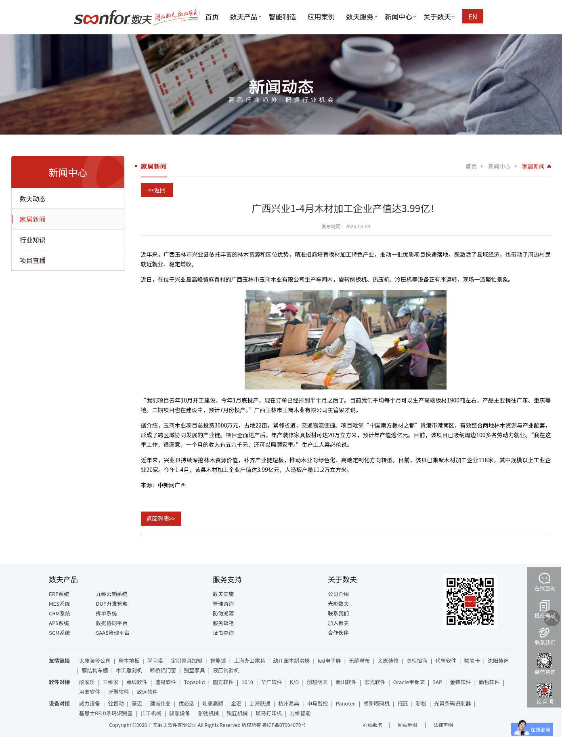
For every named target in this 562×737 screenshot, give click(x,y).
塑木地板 (128, 660)
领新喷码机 (376, 703)
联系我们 (338, 613)
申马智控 (317, 703)
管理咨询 (223, 603)
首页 (212, 16)
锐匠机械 (237, 713)
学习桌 (155, 660)
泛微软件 (118, 691)
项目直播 (33, 260)
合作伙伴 (338, 632)
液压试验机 (226, 670)
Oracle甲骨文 (409, 682)
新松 (421, 703)
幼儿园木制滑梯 (291, 660)
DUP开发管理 (112, 603)
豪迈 (137, 703)
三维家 (110, 682)
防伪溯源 (223, 613)
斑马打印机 (269, 713)
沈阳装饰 (498, 660)
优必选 (187, 703)
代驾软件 (445, 660)
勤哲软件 (489, 682)
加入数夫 (338, 623)
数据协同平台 (112, 623)
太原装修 (387, 660)
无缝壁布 (359, 660)
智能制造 (282, 16)
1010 (247, 682)
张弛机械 (208, 713)
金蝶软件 (460, 682)
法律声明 (443, 724)
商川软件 (346, 682)
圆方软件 (223, 682)
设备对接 (59, 703)
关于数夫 (437, 16)
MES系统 (59, 603)
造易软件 (165, 682)
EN (472, 16)
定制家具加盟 (186, 660)
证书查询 (223, 632)
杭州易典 (288, 703)
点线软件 (136, 682)
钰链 (402, 703)
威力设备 (89, 703)
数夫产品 (244, 16)
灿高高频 (212, 703)
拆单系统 (106, 613)
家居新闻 (33, 219)
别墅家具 (194, 670)
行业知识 (33, 239)
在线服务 (372, 724)
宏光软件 (374, 682)
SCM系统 (59, 632)
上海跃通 (260, 703)
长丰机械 (150, 713)
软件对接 (59, 682)
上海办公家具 (249, 660)
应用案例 (321, 16)
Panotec (346, 703)
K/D (294, 682)
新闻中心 (398, 16)
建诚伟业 (160, 703)
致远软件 (147, 691)
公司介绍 (338, 594)
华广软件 (271, 682)
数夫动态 (33, 198)
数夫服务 (359, 16)
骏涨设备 (179, 713)
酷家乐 (87, 682)
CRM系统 (59, 613)
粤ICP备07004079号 (284, 724)
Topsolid (194, 682)
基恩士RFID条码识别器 (105, 713)
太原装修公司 (95, 660)
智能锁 (218, 660)
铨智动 (116, 703)
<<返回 (157, 190)
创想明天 (317, 682)
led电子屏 (329, 660)
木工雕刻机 (129, 670)
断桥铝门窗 (163, 670)
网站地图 (408, 724)
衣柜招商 (417, 660)
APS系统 (59, 623)
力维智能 (299, 713)
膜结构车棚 (95, 670)
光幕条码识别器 (452, 703)
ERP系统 (59, 594)
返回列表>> (161, 518)
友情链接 (59, 660)
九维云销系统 (112, 594)
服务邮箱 (223, 623)
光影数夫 (338, 603)
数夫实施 (223, 594)
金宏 (236, 703)
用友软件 (89, 691)
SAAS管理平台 (113, 632)
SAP (437, 682)
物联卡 (472, 660)
